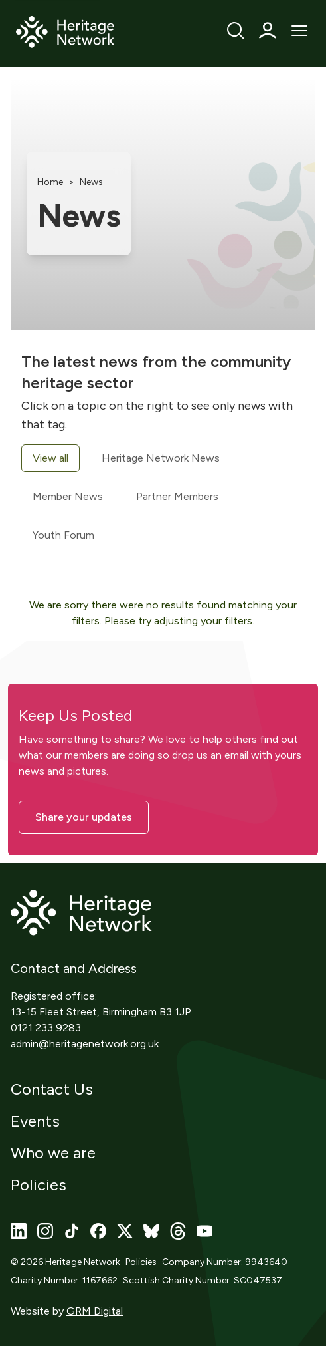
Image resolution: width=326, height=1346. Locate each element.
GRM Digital (94, 1311)
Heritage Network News (161, 458)
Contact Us (52, 1089)
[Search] (235, 30)
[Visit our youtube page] (204, 1231)
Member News (68, 496)
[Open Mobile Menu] (299, 30)
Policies (38, 1184)
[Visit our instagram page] (45, 1231)
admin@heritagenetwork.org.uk (85, 1043)
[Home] (66, 32)
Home (50, 182)
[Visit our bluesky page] (151, 1231)
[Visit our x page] (125, 1231)
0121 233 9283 (46, 1027)
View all (50, 458)
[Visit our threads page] (178, 1231)
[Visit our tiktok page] (72, 1231)
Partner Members (177, 496)
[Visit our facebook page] (98, 1231)
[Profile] (267, 30)
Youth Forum (63, 535)
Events (35, 1121)
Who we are (53, 1152)
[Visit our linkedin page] (19, 1231)
